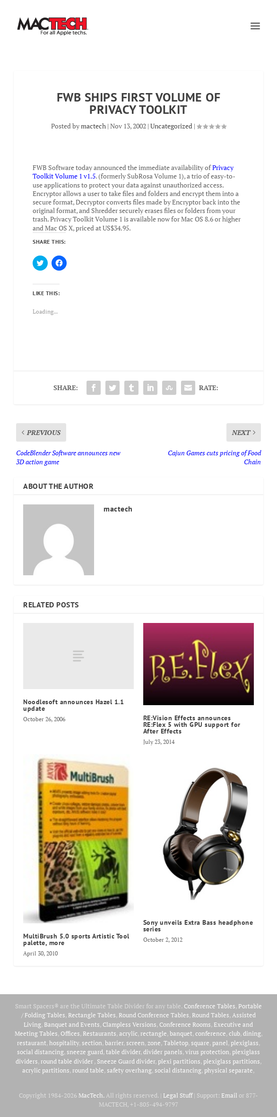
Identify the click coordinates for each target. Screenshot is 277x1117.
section (92, 1043)
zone (154, 1043)
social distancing (40, 1052)
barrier (114, 1043)
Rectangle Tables (92, 1015)
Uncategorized (171, 125)
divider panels (162, 1052)
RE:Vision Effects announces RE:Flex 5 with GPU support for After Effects (192, 724)
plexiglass (245, 1043)
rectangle (153, 1033)
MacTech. (91, 1095)
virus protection (207, 1052)
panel (220, 1043)
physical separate (228, 1070)
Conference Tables (209, 1006)
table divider (123, 1052)
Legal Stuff (177, 1095)
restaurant (31, 1043)
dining (252, 1033)
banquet (181, 1033)
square (200, 1043)
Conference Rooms (185, 1024)
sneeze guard (85, 1052)
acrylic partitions (45, 1070)
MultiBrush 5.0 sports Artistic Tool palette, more (76, 939)
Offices (70, 1033)
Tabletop (176, 1043)
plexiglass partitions (231, 1061)
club (234, 1033)
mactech (93, 125)
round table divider (67, 1061)
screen (135, 1043)
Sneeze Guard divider (126, 1061)
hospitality (64, 1043)
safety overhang (129, 1070)
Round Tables (210, 1015)
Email (229, 1095)
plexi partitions (179, 1061)
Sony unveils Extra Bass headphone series (198, 925)
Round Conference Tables (154, 1015)
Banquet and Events (72, 1024)
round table (88, 1070)
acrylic (128, 1033)
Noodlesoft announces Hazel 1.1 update (73, 705)
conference (210, 1033)
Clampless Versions (129, 1024)
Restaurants (99, 1033)
